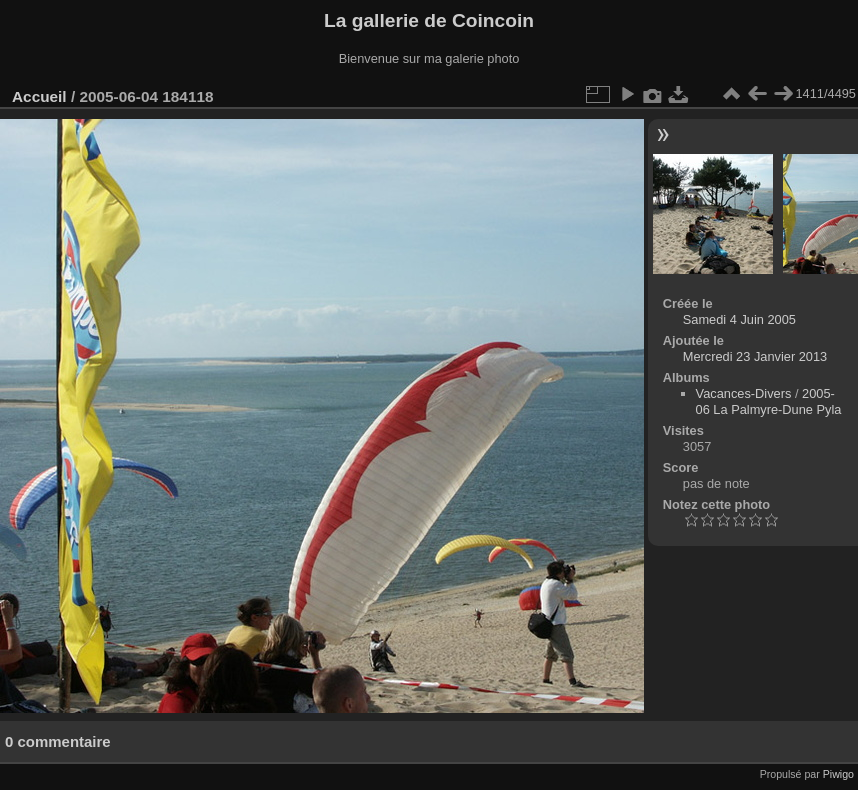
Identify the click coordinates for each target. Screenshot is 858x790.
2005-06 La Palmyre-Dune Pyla (769, 401)
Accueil (39, 96)
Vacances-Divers (744, 393)
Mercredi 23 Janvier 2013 (755, 356)
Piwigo (838, 774)
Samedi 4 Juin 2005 (739, 319)
